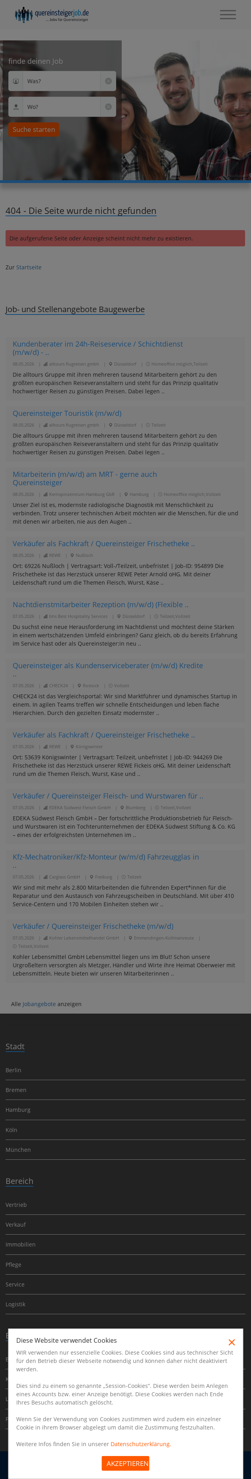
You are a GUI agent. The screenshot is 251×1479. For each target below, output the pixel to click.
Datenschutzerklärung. (141, 1444)
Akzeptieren (128, 1463)
